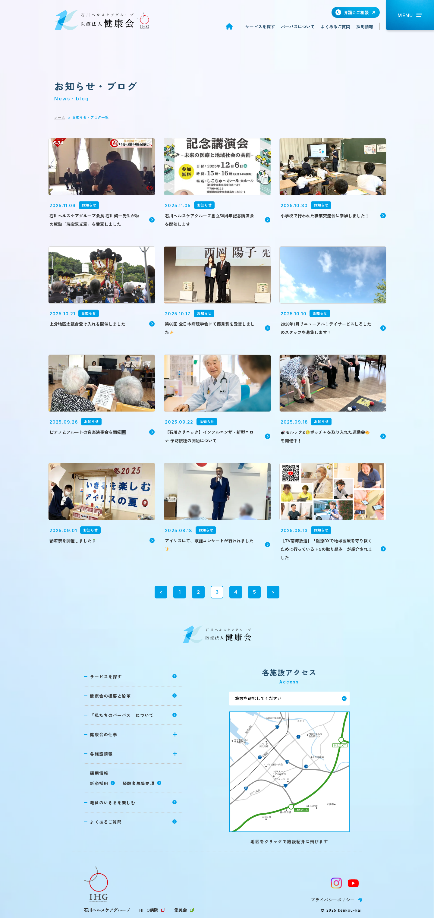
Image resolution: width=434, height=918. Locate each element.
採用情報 (364, 27)
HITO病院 (148, 910)
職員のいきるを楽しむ (112, 802)
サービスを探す (260, 27)
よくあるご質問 (335, 27)
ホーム (59, 117)
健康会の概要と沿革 (110, 696)
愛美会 (180, 910)
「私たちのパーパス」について (122, 715)
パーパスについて (298, 27)
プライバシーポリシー (333, 899)
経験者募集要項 (139, 783)
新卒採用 (99, 783)
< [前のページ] (160, 592)
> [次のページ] (273, 592)
